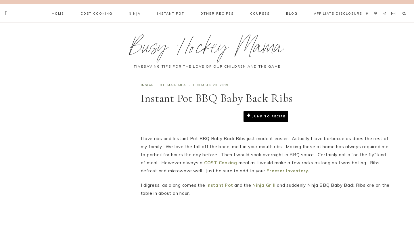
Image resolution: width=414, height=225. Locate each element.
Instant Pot (153, 85)
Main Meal (177, 85)
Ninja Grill (263, 185)
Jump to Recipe (265, 116)
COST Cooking (220, 162)
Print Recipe (160, 131)
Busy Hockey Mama (207, 50)
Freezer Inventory (287, 170)
